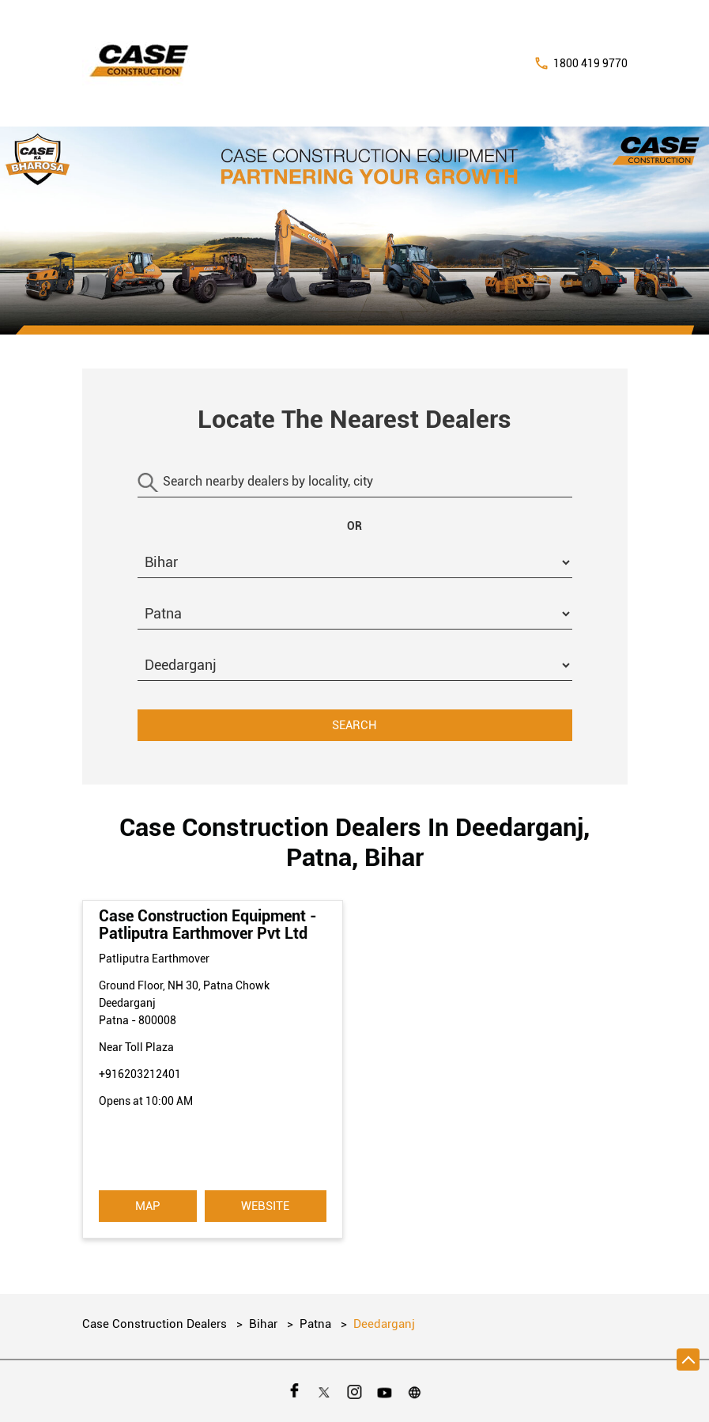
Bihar (263, 1324)
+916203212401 (140, 1074)
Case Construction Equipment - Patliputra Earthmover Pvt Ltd (208, 924)
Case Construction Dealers (156, 1324)
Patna (315, 1324)
